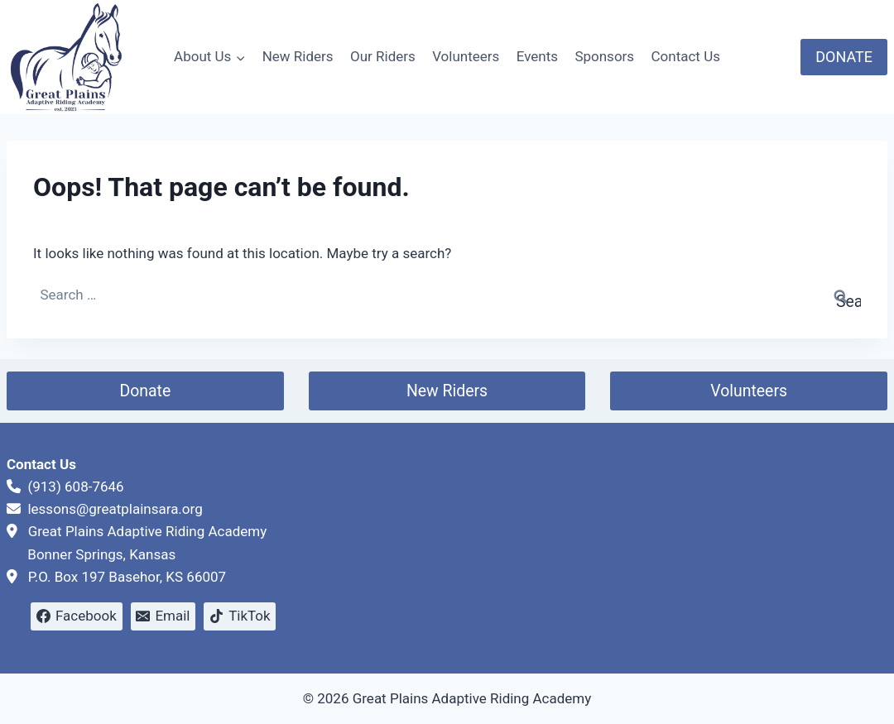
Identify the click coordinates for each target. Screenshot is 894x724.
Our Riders (383, 56)
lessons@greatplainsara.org (114, 509)
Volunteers (465, 56)
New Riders (298, 56)
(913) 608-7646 (75, 486)
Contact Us (685, 56)
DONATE (843, 56)
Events (537, 56)
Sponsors (604, 56)
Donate (145, 390)
